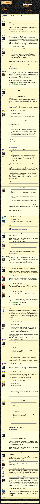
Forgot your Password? (26, 6)
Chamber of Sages (6, 10)
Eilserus (3, 460)
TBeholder (3, 371)
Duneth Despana (4, 266)
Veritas (3, 476)
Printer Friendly (30, 10)
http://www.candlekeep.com (13, 229)
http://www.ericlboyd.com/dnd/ (13, 68)
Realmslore (5, 9)
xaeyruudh (3, 488)
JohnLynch (3, 283)
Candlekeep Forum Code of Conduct (22, 229)
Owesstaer (3, 321)
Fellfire (3, 70)
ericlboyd (3, 48)
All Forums (4, 8)
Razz (2, 306)
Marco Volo (3, 20)
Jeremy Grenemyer (4, 15)
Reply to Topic (32, 9)
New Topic (27, 9)
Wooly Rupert (4, 216)
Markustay (3, 255)
